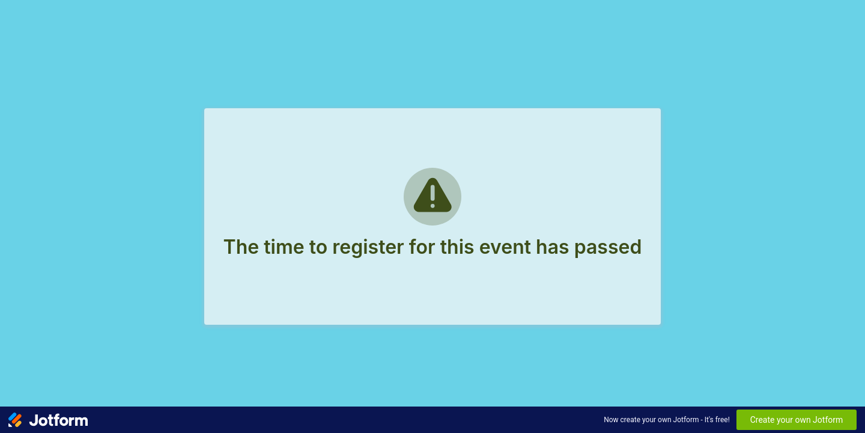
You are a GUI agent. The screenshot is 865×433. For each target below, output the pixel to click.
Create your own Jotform (796, 420)
